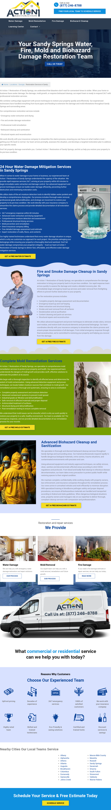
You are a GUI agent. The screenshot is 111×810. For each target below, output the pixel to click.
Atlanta (63, 765)
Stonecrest (94, 776)
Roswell (93, 763)
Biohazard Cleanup (79, 23)
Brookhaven (65, 771)
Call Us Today (55, 66)
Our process (12, 578)
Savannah (94, 768)
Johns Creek (65, 781)
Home (5, 87)
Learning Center (16, 29)
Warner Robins (96, 781)
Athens (63, 763)
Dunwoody (64, 776)
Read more (86, 578)
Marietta (93, 760)
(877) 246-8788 (71, 5)
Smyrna (93, 771)
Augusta (63, 768)
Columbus (64, 773)
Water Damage (15, 23)
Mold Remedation (37, 23)
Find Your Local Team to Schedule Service (80, 11)
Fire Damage (58, 23)
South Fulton (95, 773)
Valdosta (93, 779)
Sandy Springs (96, 765)
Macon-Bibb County (98, 757)
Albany (63, 757)
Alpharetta (64, 760)
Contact (34, 29)
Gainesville (64, 779)
